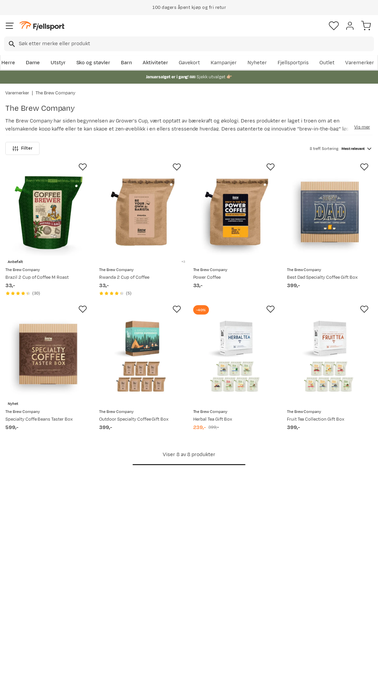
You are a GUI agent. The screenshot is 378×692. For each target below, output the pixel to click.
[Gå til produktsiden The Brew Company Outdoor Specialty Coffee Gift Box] (142, 354)
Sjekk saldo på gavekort (35, 593)
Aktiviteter (155, 62)
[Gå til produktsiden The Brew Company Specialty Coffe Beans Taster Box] (48, 354)
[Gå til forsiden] (41, 26)
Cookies (225, 681)
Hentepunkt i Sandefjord (22, 629)
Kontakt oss (21, 644)
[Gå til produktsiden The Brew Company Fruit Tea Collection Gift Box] (330, 354)
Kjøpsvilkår (200, 681)
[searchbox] (196, 43)
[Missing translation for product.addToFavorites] (82, 167)
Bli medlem (349, 525)
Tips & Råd (19, 614)
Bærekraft (172, 625)
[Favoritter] (333, 25)
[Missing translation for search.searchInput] (11, 44)
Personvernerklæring (164, 681)
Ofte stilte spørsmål (31, 582)
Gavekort (189, 62)
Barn (126, 62)
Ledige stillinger (179, 614)
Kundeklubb (174, 593)
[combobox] (189, 43)
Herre (8, 62)
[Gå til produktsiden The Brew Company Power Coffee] (236, 212)
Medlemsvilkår (177, 604)
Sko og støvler (93, 62)
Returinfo (18, 604)
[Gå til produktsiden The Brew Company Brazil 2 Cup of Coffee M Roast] (48, 212)
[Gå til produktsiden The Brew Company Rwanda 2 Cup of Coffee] (142, 212)
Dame (33, 62)
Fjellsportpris (293, 62)
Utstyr (58, 62)
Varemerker (359, 62)
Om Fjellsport (176, 582)
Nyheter (257, 62)
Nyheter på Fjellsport (108, 593)
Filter (22, 148)
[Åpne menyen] (9, 25)
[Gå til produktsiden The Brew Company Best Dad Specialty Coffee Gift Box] (330, 212)
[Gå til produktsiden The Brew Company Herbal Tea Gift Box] (236, 354)
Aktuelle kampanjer (106, 582)
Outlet (326, 62)
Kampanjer (224, 62)
